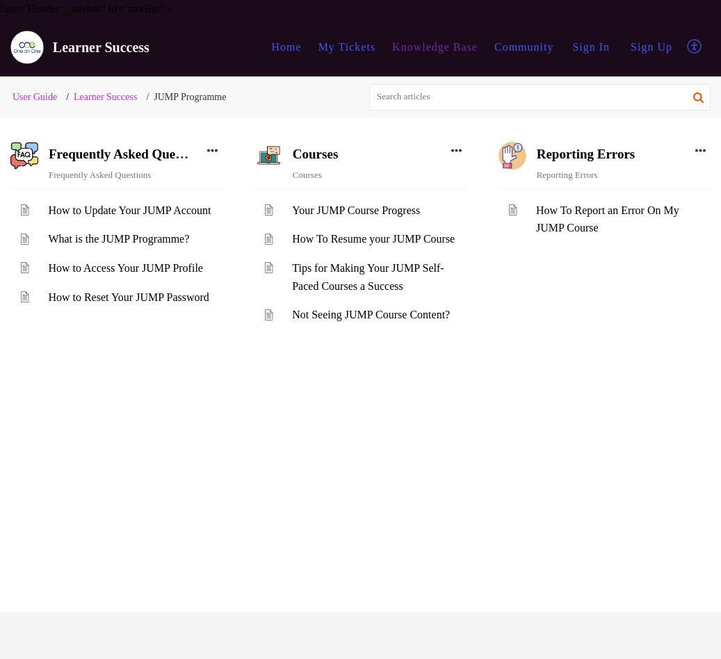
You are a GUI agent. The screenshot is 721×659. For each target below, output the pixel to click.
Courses (315, 154)
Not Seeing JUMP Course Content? (371, 314)
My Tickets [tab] (346, 47)
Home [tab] (287, 47)
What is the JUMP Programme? (118, 239)
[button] (695, 47)
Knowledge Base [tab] (435, 47)
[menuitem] (591, 47)
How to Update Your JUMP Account (129, 210)
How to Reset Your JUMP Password (128, 297)
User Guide (35, 97)
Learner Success (105, 97)
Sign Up (651, 47)
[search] (540, 97)
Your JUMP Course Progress (356, 210)
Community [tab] (523, 47)
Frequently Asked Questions (128, 154)
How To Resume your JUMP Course (373, 239)
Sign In (591, 47)
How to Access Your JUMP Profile (125, 268)
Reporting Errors (586, 154)
